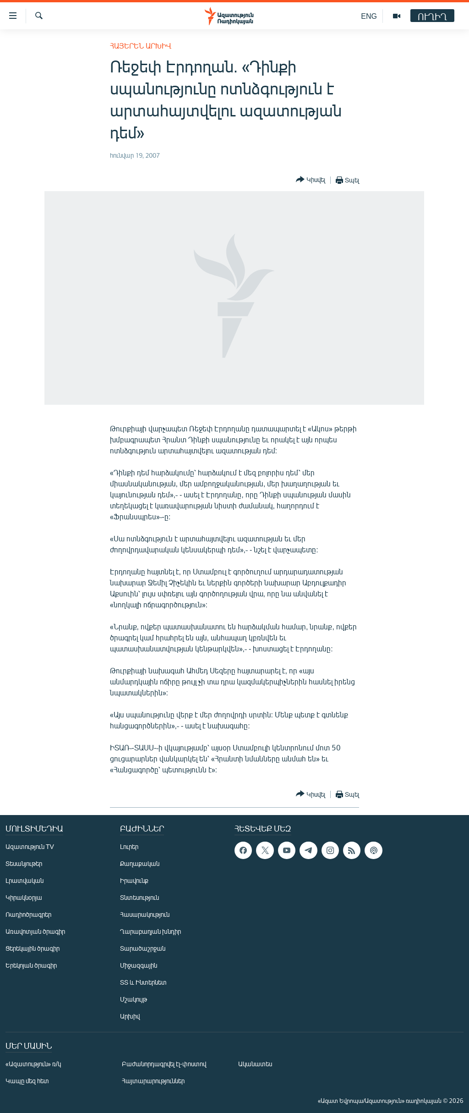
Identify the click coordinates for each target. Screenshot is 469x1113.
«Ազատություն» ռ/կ (33, 1064)
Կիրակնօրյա (23, 897)
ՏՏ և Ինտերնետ (143, 982)
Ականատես (255, 1064)
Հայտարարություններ (153, 1081)
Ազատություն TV (29, 846)
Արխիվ (130, 1016)
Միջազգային (138, 965)
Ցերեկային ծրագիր (32, 948)
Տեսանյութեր (23, 863)
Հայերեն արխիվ (140, 45)
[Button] (310, 180)
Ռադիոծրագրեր (28, 914)
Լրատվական (24, 880)
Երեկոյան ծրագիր (31, 965)
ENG (369, 15)
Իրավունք (134, 880)
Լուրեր (129, 846)
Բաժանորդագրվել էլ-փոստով (164, 1064)
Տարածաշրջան (142, 948)
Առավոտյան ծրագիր (35, 931)
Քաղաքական (139, 863)
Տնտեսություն (139, 897)
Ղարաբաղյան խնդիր (150, 931)
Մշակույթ (133, 999)
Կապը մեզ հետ (27, 1081)
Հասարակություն (144, 914)
